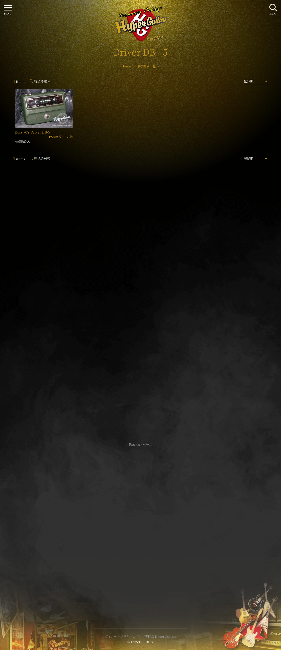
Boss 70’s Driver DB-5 (32, 132)
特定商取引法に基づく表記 (140, 524)
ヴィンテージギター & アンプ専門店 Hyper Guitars (140, 636)
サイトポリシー (140, 518)
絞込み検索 (42, 81)
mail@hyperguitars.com (147, 300)
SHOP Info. (140, 313)
